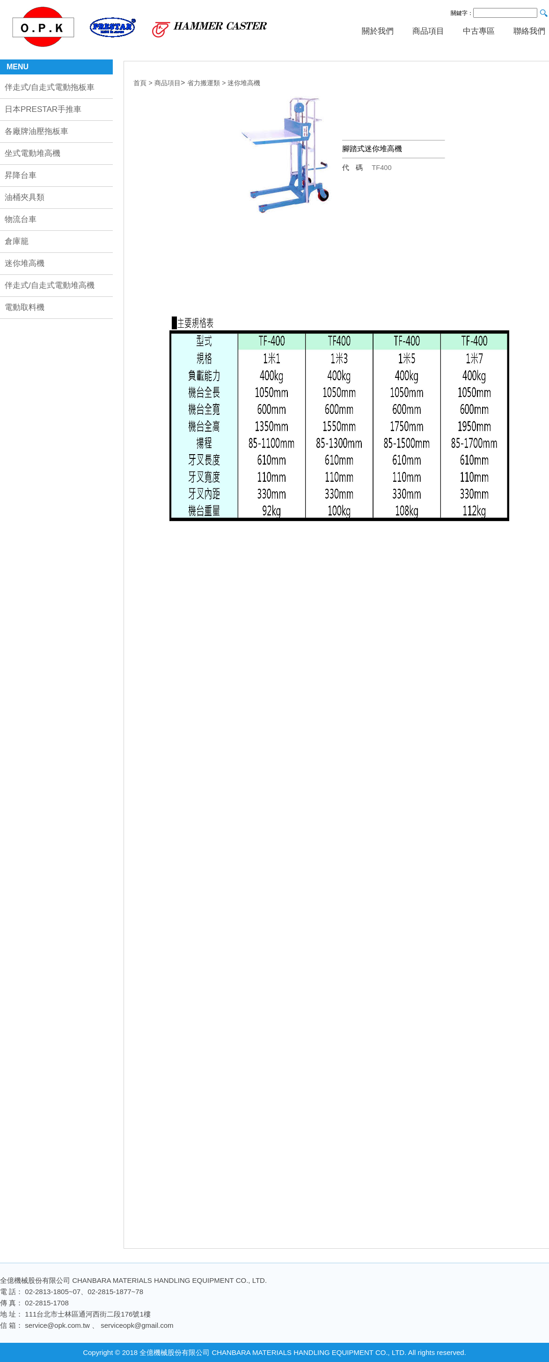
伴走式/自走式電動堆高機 (50, 285)
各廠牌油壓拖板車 (36, 131)
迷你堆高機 (24, 263)
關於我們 (378, 31)
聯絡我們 (529, 31)
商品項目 (428, 31)
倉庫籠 (17, 241)
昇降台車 (21, 175)
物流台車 (21, 219)
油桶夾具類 (24, 197)
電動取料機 (24, 307)
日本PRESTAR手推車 (43, 109)
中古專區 (479, 31)
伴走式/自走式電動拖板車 (50, 87)
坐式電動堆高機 (32, 153)
